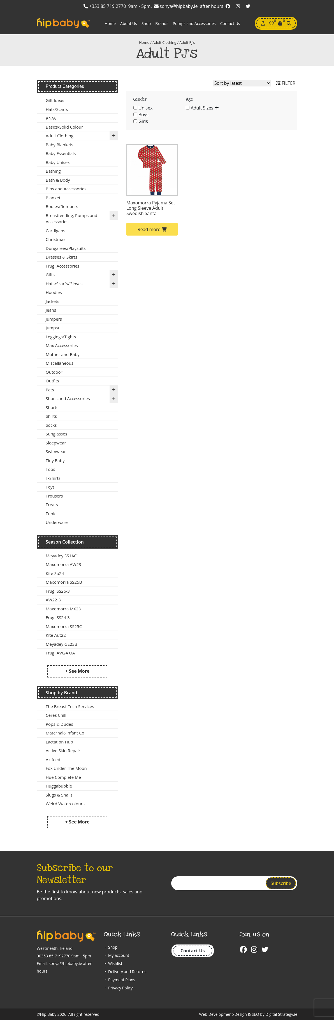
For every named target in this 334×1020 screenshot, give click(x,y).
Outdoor (54, 372)
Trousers (54, 496)
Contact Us (230, 23)
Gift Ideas (55, 100)
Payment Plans (121, 979)
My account (118, 955)
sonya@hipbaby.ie (176, 6)
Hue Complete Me (63, 777)
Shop (146, 23)
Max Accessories (62, 345)
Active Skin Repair (63, 750)
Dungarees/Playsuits (66, 248)
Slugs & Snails (59, 795)
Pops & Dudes (59, 724)
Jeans (51, 310)
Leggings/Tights (61, 336)
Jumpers (54, 319)
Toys (50, 487)
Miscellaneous (59, 363)
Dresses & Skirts (61, 257)
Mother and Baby (63, 354)
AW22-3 (53, 600)
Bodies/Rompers (62, 206)
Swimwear (56, 451)
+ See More (77, 671)
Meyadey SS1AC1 (62, 555)
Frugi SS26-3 (58, 591)
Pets (82, 389)
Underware (57, 522)
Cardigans (55, 230)
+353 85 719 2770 (105, 6)
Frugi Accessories (62, 266)
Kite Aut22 (56, 635)
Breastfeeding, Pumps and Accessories (82, 218)
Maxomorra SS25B (64, 582)
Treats (52, 504)
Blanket (53, 197)
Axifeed (53, 759)
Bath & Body (58, 180)
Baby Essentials (61, 153)
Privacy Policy (120, 988)
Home (110, 23)
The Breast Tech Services (70, 706)
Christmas (55, 239)
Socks (51, 425)
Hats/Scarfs (57, 109)
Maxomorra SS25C (64, 626)
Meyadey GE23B (61, 644)
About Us (128, 23)
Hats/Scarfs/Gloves (82, 283)
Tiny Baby (55, 460)
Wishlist (115, 963)
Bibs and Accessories (66, 188)
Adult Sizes (202, 108)
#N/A (51, 118)
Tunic (51, 513)
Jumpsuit (54, 327)
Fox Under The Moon (66, 768)
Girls (143, 121)
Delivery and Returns (127, 971)
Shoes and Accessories (82, 398)
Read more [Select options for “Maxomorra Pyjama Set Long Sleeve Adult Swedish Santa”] (152, 229)
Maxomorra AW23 (63, 564)
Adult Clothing (164, 42)
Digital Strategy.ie (281, 1014)
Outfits (52, 381)
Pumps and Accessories (194, 23)
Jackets (52, 301)
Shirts (51, 416)
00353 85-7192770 (53, 956)
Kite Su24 (55, 573)
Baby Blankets (59, 144)
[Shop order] (242, 83)
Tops (50, 469)
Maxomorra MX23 (63, 608)
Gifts (82, 274)
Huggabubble (59, 786)
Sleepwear (56, 443)
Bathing (53, 171)
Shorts (52, 407)
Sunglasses (56, 434)
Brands (161, 23)
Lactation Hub (59, 742)
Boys (143, 114)
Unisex (145, 108)
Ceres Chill (56, 715)
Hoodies (54, 292)
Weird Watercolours (65, 803)
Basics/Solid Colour (64, 127)
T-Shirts (53, 478)
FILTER (285, 83)
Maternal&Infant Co (65, 733)
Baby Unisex (58, 162)
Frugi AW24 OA (60, 653)
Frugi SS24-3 (58, 617)
